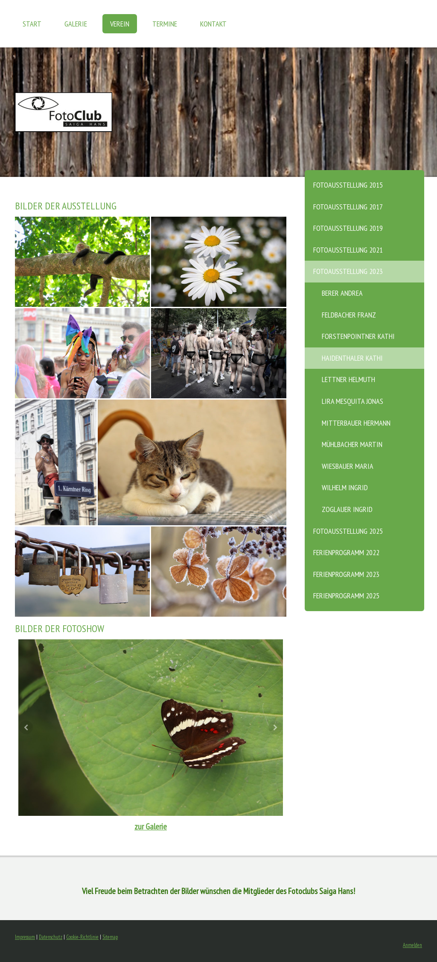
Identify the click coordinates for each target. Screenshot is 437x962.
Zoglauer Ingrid (347, 509)
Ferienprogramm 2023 (346, 574)
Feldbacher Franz (349, 315)
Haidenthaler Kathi (352, 358)
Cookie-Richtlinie (82, 937)
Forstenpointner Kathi (358, 336)
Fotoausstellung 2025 (348, 531)
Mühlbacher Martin (352, 444)
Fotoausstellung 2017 (348, 207)
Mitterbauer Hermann (356, 423)
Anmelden (412, 945)
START (32, 24)
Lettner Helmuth (348, 379)
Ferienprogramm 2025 (346, 595)
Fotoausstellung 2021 (348, 250)
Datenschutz (50, 937)
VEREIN (119, 24)
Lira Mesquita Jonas (352, 401)
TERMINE (164, 24)
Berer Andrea (342, 293)
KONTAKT (213, 24)
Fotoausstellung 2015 (348, 185)
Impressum (25, 937)
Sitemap (110, 937)
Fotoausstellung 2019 (348, 228)
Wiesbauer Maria (347, 466)
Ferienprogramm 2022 (346, 552)
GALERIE (75, 24)
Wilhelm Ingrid (345, 487)
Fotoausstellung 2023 (348, 271)
